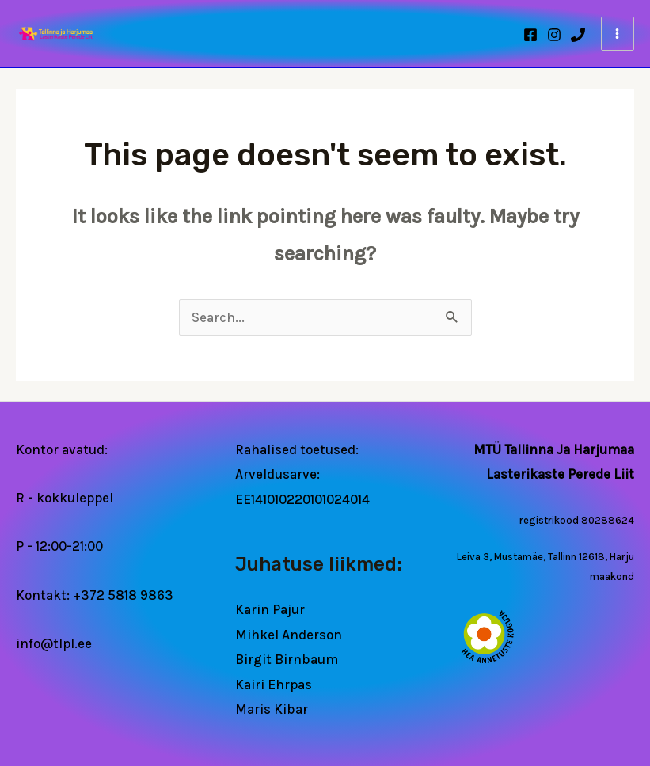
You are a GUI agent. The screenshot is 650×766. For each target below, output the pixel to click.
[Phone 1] (578, 35)
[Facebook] (530, 35)
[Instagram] (554, 35)
